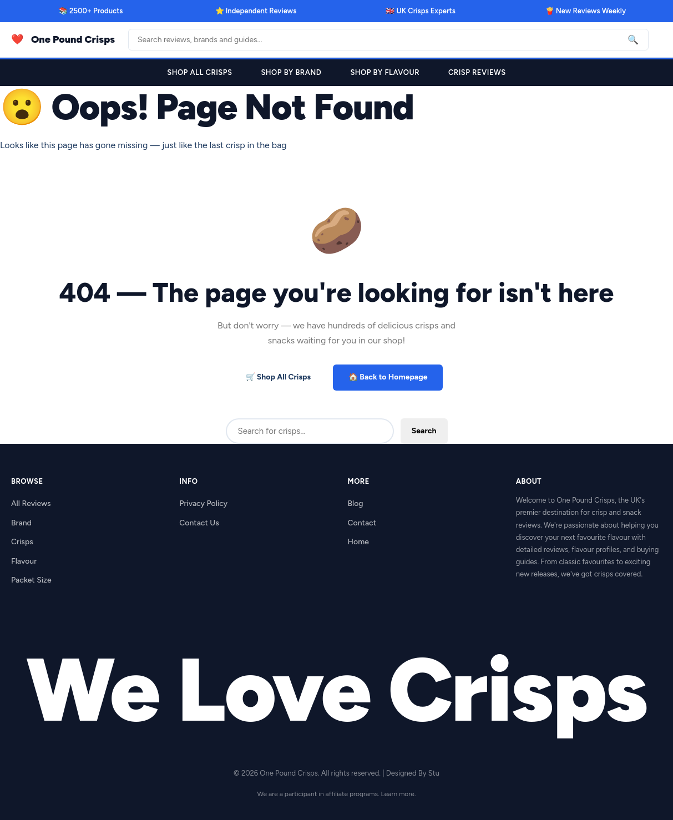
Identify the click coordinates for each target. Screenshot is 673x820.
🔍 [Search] (633, 39)
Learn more (397, 794)
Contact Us (199, 523)
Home (358, 541)
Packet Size (31, 580)
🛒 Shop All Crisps (278, 377)
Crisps (22, 541)
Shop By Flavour (384, 72)
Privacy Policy (203, 503)
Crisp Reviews (477, 72)
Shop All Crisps (199, 72)
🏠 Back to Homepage (387, 377)
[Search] (388, 39)
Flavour (24, 561)
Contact (362, 523)
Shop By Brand (291, 72)
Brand (21, 523)
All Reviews (31, 503)
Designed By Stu (412, 773)
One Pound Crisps (73, 39)
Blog (355, 503)
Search (424, 431)
